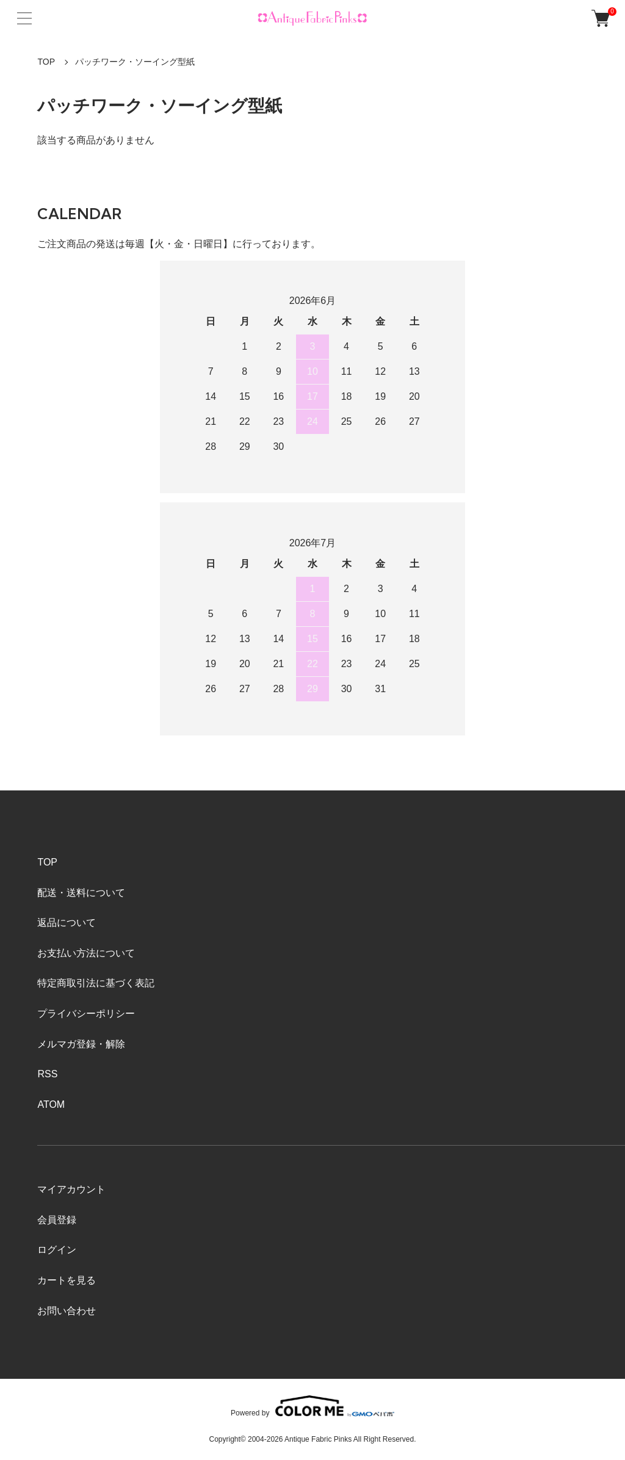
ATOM (51, 1104)
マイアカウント (71, 1189)
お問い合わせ (66, 1311)
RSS (47, 1074)
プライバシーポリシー (86, 1013)
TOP (46, 62)
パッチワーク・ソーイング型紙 (135, 62)
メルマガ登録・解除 (81, 1044)
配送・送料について (81, 892)
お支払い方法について (86, 953)
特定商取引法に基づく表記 (95, 983)
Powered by (312, 1406)
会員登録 (56, 1220)
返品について (66, 922)
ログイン (56, 1250)
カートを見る (66, 1280)
